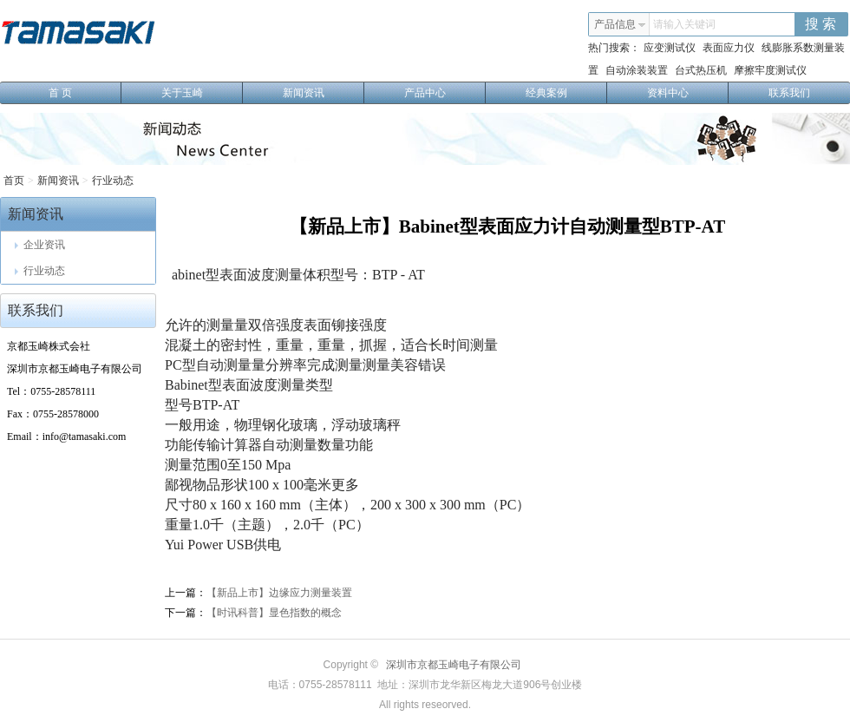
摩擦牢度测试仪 (770, 70)
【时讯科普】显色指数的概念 (274, 613)
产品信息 (620, 24)
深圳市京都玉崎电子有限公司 (453, 665)
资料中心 (688, 92)
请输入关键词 (684, 24)
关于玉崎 (202, 92)
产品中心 (445, 92)
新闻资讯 (324, 92)
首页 (13, 180)
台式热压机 (701, 70)
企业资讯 (40, 245)
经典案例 (567, 92)
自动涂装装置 (636, 70)
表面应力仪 (729, 48)
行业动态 (113, 180)
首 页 (85, 92)
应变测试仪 (670, 48)
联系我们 (789, 93)
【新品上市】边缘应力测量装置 (279, 593)
